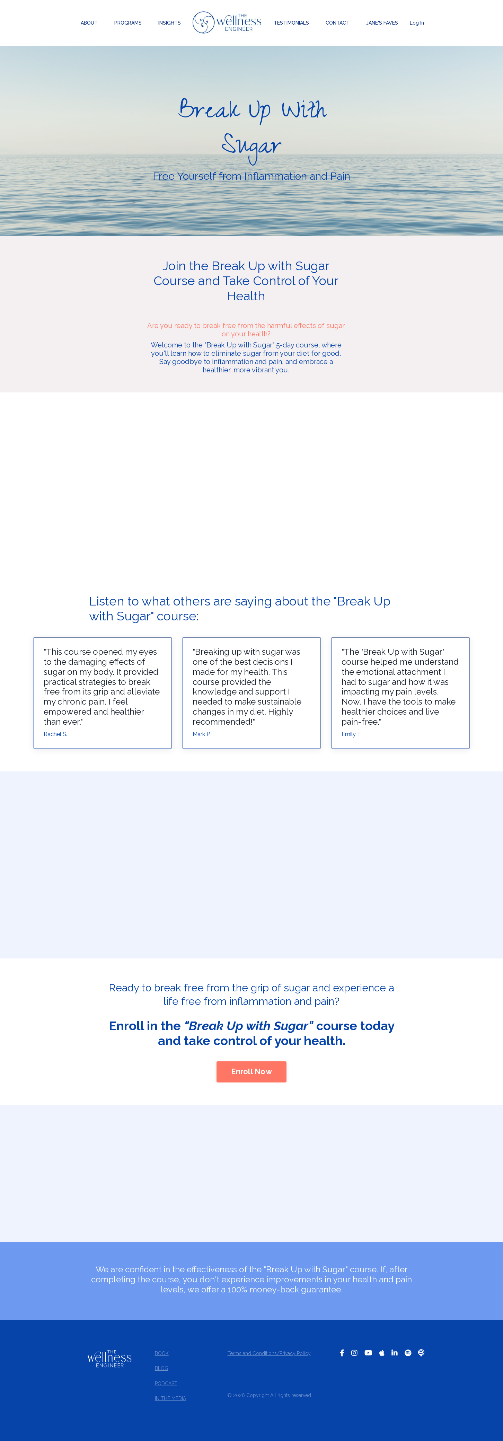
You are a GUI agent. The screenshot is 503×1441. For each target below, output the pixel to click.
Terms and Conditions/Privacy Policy (268, 1355)
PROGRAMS (128, 23)
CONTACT (338, 23)
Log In (417, 23)
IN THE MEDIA (170, 1400)
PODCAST (166, 1385)
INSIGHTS (169, 23)
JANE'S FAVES (382, 23)
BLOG (161, 1370)
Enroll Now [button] (251, 1073)
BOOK (161, 1355)
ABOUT (89, 23)
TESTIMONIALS (291, 23)
